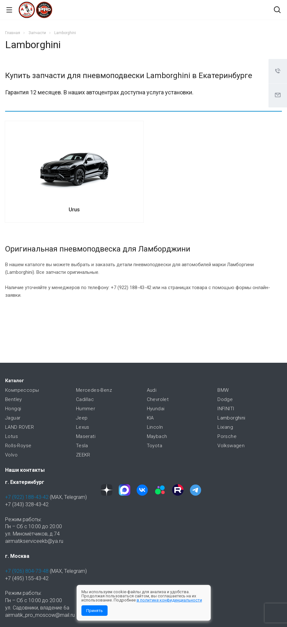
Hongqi (13, 409)
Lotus (11, 436)
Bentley (13, 399)
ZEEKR (83, 455)
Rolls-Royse (18, 445)
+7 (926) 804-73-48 (27, 571)
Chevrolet (158, 399)
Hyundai (156, 409)
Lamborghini (231, 418)
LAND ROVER (19, 427)
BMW (223, 390)
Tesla (82, 445)
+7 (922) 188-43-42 (27, 497)
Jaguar (12, 418)
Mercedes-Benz (94, 390)
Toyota (154, 445)
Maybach (157, 436)
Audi (152, 390)
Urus (74, 209)
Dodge (225, 399)
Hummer (85, 409)
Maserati (85, 436)
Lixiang (225, 427)
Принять (94, 610)
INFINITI (225, 409)
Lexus (82, 427)
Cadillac (85, 399)
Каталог (14, 380)
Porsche (227, 436)
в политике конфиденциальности (169, 600)
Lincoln (155, 427)
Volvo (11, 455)
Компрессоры (22, 390)
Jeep (82, 418)
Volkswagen (231, 445)
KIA (150, 418)
